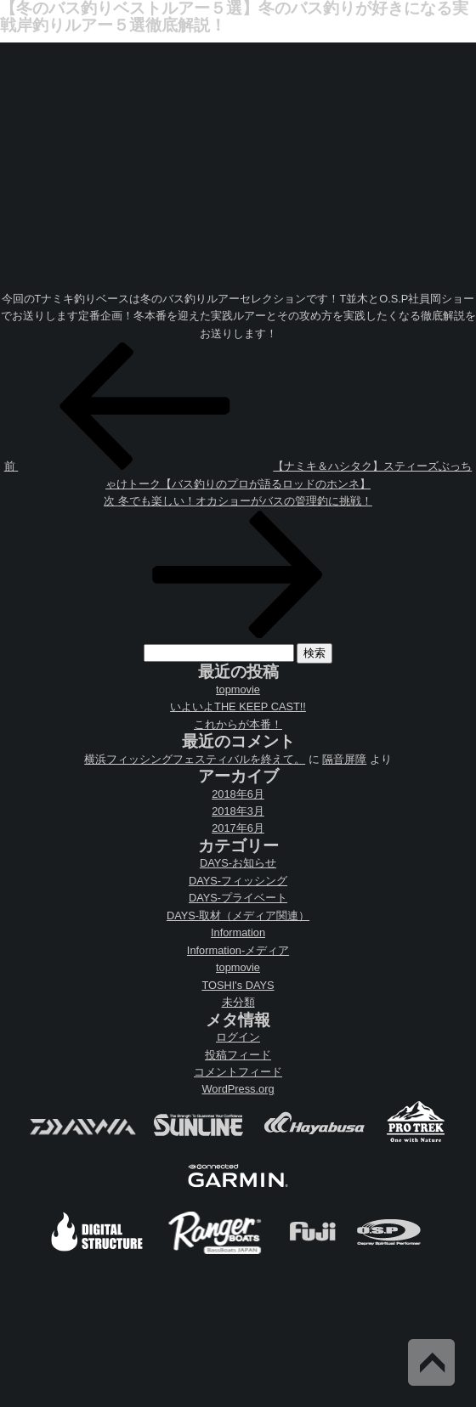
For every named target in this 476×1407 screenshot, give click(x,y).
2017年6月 (238, 828)
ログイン (238, 1037)
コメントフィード (238, 1071)
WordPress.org (237, 1088)
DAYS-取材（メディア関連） (238, 915)
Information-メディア (238, 950)
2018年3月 (238, 811)
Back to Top (431, 1362)
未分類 (238, 1002)
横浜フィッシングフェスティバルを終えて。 (194, 759)
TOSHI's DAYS (237, 985)
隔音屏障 (344, 759)
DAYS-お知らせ (238, 862)
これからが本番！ (238, 724)
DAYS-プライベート (238, 897)
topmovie (238, 689)
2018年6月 (238, 794)
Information (238, 932)
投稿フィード (238, 1054)
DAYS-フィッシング (238, 880)
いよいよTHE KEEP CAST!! (238, 706)
